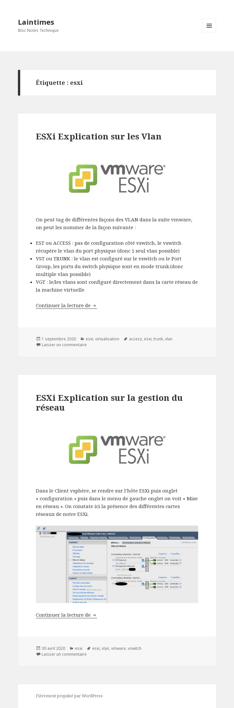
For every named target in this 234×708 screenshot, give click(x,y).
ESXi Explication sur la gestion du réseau (109, 402)
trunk (158, 339)
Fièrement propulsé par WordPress (69, 696)
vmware (118, 648)
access (135, 339)
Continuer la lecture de (66, 305)
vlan (168, 339)
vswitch (134, 648)
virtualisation (107, 339)
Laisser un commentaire (64, 344)
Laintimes (36, 22)
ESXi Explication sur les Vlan (99, 136)
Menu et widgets (209, 32)
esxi (89, 339)
